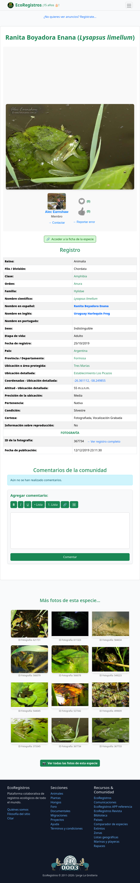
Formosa (80, 358)
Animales (56, 794)
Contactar (56, 222)
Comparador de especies (111, 824)
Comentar (70, 557)
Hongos (55, 802)
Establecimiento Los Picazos (93, 373)
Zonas (98, 833)
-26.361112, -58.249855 (90, 381)
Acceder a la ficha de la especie (70, 239)
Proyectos (57, 820)
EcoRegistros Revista (108, 811)
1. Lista (53, 505)
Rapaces (99, 846)
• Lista (38, 505)
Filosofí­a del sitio (18, 814)
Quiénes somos (17, 810)
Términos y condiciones (66, 828)
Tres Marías (82, 366)
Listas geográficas (106, 837)
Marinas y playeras (106, 842)
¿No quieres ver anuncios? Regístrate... (70, 17)
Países (98, 820)
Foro (53, 807)
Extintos (99, 828)
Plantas (55, 798)
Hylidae (79, 291)
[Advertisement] (70, 74)
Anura (78, 284)
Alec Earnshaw (56, 212)
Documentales (60, 811)
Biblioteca (100, 815)
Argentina (80, 351)
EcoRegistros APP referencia (113, 807)
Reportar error (84, 221)
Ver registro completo (103, 441)
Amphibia (80, 276)
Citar (10, 818)
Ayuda (54, 824)
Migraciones (58, 815)
